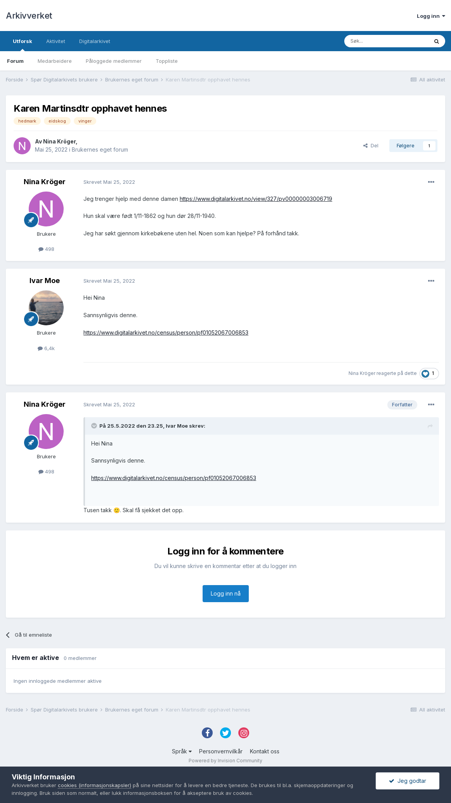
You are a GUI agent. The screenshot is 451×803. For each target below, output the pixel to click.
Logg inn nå (226, 593)
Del (370, 145)
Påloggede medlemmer (114, 61)
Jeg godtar (407, 780)
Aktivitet (55, 41)
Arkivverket (29, 15)
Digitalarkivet (94, 41)
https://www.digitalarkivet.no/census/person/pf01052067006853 (165, 332)
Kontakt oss (264, 751)
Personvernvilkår (221, 751)
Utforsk (22, 44)
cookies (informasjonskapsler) (94, 785)
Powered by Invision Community (225, 760)
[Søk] (386, 41)
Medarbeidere (55, 61)
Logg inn (431, 16)
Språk (182, 751)
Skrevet (109, 182)
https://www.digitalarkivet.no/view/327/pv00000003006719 (256, 198)
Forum (15, 61)
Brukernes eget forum (100, 149)
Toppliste (167, 61)
